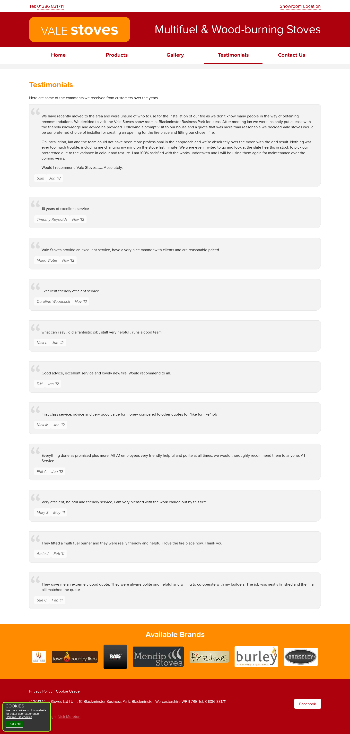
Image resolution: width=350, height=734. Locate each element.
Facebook (307, 703)
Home (58, 55)
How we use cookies (19, 717)
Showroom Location (300, 6)
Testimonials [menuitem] (233, 55)
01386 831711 (50, 6)
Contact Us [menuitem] (291, 55)
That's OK (14, 724)
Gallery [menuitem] (175, 55)
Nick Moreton (69, 716)
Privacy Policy (40, 691)
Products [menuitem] (117, 55)
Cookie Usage (68, 691)
